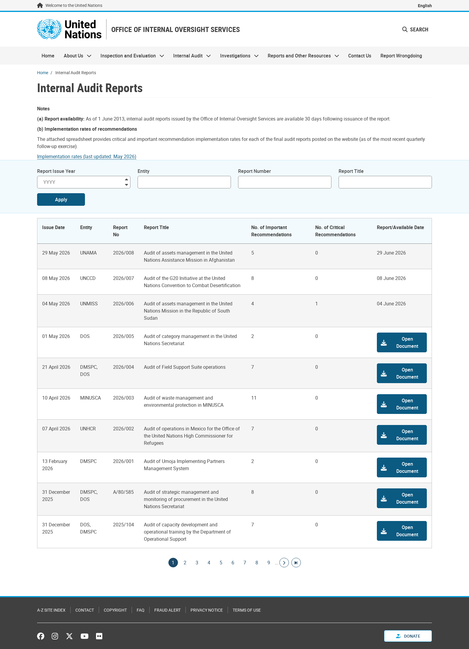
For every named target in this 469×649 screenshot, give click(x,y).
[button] (402, 342)
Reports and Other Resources (301, 55)
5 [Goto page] (221, 562)
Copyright (115, 610)
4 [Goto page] (209, 562)
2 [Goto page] (185, 562)
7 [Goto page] (245, 562)
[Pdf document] (90, 156)
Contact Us (359, 55)
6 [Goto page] (233, 562)
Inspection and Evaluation (130, 55)
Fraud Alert (167, 610)
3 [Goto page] (197, 562)
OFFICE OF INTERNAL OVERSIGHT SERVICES (175, 29)
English (425, 5)
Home (48, 55)
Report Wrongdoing (401, 55)
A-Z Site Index (51, 610)
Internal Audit (190, 55)
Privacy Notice (207, 610)
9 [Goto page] (269, 562)
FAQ (140, 610)
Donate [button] (408, 636)
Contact (84, 610)
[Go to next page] (284, 562)
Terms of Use (247, 610)
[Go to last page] (296, 562)
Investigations (237, 55)
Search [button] (415, 29)
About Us (75, 55)
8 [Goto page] (257, 562)
